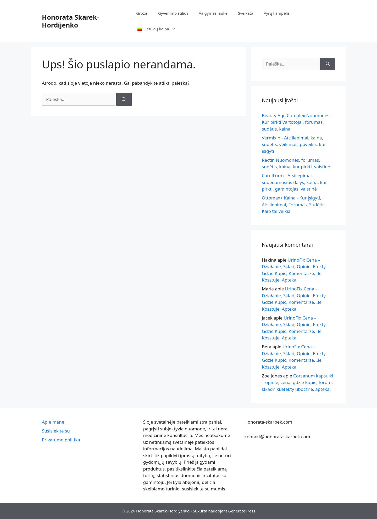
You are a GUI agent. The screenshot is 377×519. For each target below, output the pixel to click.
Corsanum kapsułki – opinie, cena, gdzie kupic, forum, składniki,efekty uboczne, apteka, (297, 382)
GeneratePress (241, 510)
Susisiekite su (56, 431)
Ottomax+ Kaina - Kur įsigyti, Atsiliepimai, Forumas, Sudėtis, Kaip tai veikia (294, 204)
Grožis (142, 13)
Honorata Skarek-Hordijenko (70, 21)
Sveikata (245, 13)
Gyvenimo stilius (173, 13)
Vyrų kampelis (277, 13)
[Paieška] (124, 99)
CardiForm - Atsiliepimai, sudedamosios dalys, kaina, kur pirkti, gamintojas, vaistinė (294, 182)
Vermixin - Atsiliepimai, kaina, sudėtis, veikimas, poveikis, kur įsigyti (294, 144)
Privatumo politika (61, 440)
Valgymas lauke (213, 13)
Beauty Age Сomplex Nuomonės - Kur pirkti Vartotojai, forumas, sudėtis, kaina (297, 122)
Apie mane (53, 422)
